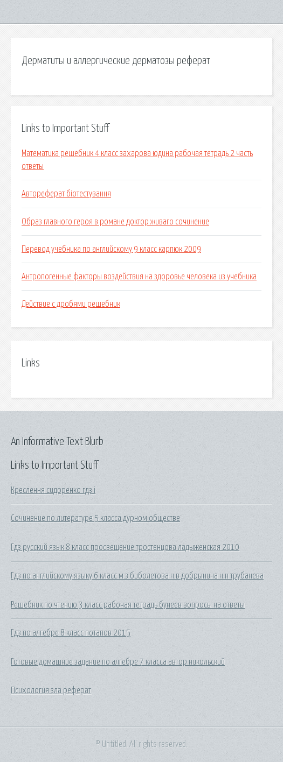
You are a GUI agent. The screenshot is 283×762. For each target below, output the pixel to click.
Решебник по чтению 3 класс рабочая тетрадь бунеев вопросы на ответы (128, 605)
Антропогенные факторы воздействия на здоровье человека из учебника (139, 276)
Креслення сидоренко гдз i (53, 490)
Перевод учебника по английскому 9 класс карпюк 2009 (111, 249)
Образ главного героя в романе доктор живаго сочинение (115, 221)
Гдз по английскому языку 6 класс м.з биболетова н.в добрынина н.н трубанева (137, 576)
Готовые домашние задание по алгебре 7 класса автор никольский (118, 662)
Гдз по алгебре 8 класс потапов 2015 (70, 633)
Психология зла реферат (51, 690)
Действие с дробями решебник (71, 304)
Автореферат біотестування (66, 193)
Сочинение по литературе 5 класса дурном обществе (95, 518)
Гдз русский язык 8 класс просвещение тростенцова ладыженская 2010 (125, 547)
